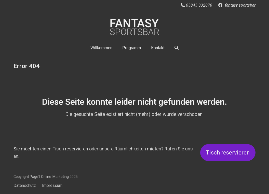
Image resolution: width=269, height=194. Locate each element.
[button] (176, 47)
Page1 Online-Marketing (49, 177)
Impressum (52, 185)
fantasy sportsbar (240, 5)
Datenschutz (25, 185)
